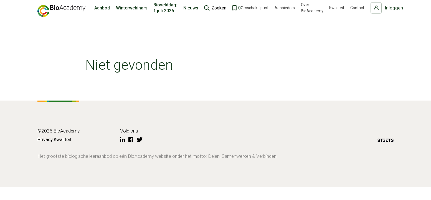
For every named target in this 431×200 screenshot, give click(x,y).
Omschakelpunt (254, 15)
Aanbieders (285, 15)
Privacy (45, 139)
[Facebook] (130, 140)
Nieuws (190, 15)
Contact (357, 15)
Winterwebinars (132, 15)
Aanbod (102, 15)
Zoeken (219, 15)
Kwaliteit (336, 15)
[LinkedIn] (122, 140)
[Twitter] (140, 140)
